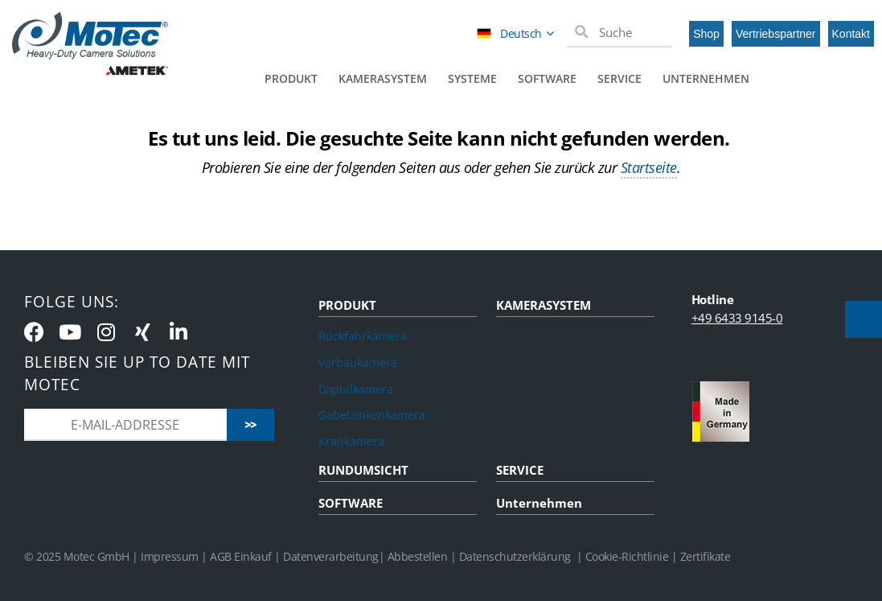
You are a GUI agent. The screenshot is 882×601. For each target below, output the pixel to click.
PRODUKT (347, 305)
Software (547, 78)
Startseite (649, 167)
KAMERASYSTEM (543, 305)
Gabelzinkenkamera (371, 414)
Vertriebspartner (776, 33)
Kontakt (851, 33)
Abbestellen (418, 556)
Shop (706, 33)
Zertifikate (705, 556)
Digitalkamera (355, 389)
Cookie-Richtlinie (627, 556)
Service (619, 78)
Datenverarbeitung (331, 556)
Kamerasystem (382, 78)
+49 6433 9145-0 (737, 318)
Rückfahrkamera (362, 336)
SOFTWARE (350, 503)
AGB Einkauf (242, 556)
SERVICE (520, 470)
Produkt (291, 78)
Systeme (472, 78)
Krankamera (351, 441)
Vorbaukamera (357, 362)
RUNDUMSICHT (363, 470)
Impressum (170, 556)
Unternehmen (706, 78)
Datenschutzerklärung (515, 556)
